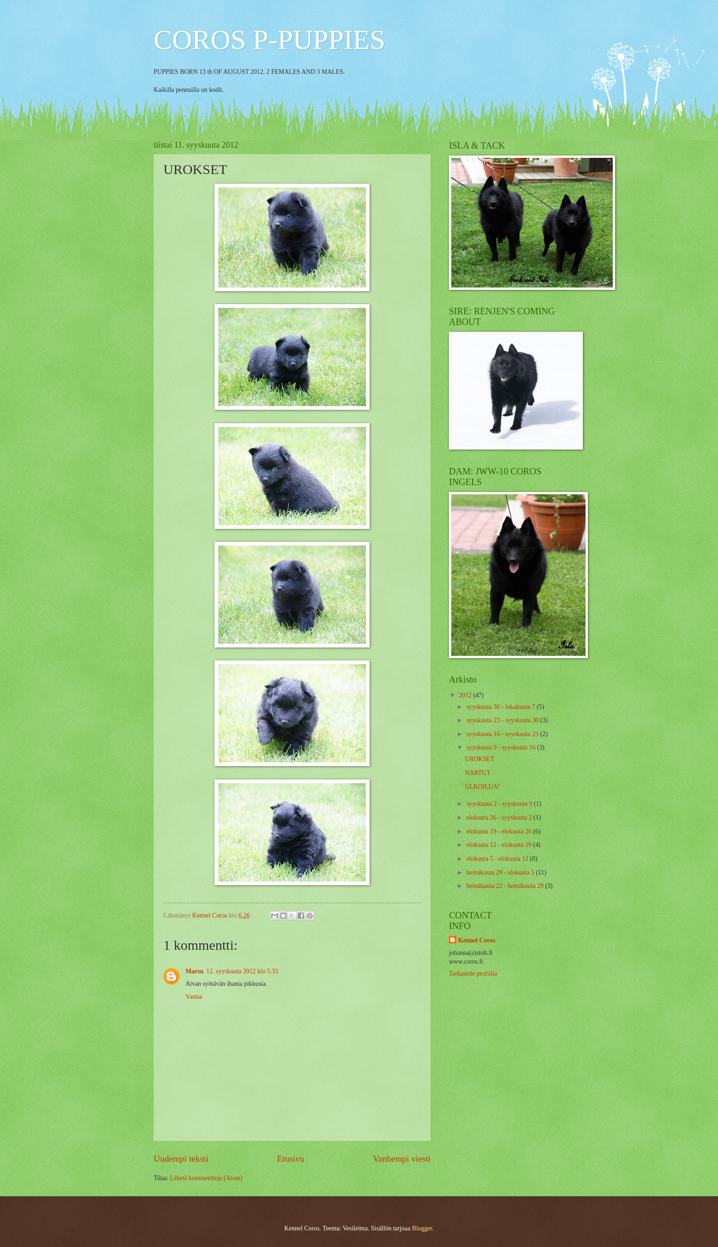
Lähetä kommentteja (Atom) (206, 1178)
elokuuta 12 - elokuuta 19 (500, 844)
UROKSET (479, 758)
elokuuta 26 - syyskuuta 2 (500, 817)
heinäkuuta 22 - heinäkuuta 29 (506, 885)
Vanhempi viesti (402, 1158)
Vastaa (193, 996)
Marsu (194, 971)
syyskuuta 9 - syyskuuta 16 (502, 747)
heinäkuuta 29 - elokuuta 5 (501, 872)
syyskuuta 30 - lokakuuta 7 (502, 706)
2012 (466, 695)
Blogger (422, 1228)
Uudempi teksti (181, 1158)
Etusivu (290, 1158)
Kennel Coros (477, 940)
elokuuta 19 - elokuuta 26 (500, 831)
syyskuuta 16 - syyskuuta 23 (503, 734)
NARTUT (477, 772)
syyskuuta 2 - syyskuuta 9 (500, 803)
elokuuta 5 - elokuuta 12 (498, 858)
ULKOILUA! (482, 786)
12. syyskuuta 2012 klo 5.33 (242, 971)
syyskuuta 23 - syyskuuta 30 (503, 720)
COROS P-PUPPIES (269, 39)
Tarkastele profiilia (473, 973)
